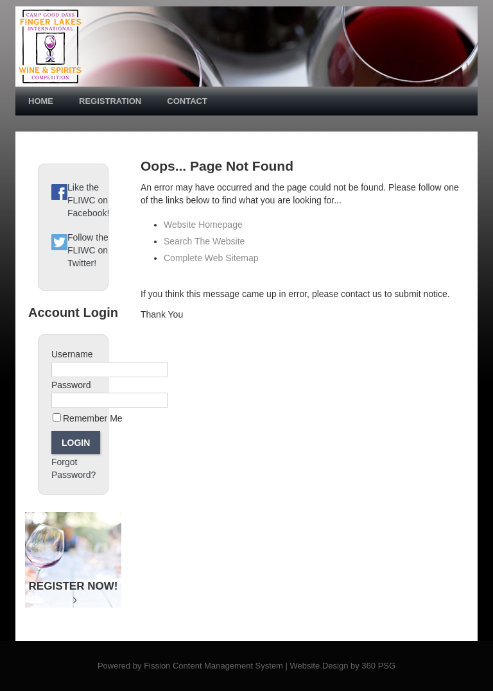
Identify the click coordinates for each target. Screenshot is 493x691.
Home (40, 101)
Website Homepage (203, 224)
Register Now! (73, 592)
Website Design (319, 665)
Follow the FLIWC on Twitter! (87, 250)
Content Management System (228, 665)
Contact (187, 101)
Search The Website (204, 241)
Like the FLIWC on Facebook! (88, 200)
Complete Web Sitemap (212, 258)
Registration (110, 101)
